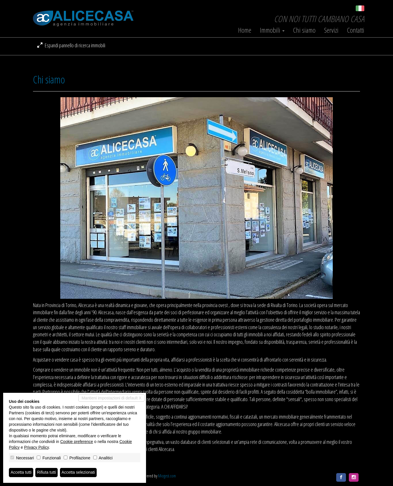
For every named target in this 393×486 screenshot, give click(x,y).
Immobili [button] (272, 30)
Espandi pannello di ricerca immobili (71, 45)
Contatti (355, 30)
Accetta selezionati (78, 472)
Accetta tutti (21, 472)
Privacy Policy (36, 447)
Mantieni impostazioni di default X (111, 398)
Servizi (331, 30)
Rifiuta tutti (46, 472)
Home (244, 30)
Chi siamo (304, 30)
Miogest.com (167, 476)
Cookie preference (76, 441)
